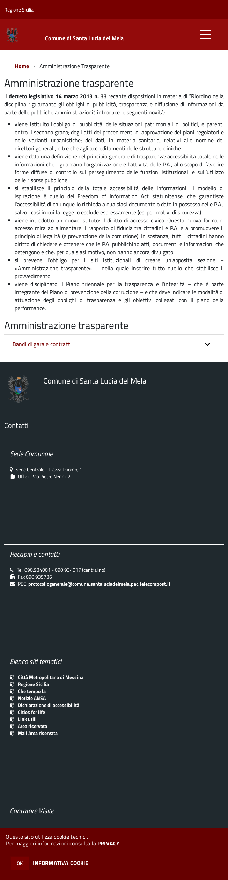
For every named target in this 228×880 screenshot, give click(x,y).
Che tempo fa (32, 691)
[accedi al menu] (205, 34)
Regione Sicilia (33, 684)
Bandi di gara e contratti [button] (42, 344)
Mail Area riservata (38, 733)
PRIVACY (108, 843)
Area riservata (32, 726)
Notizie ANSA (32, 698)
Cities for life (31, 712)
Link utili (27, 719)
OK (20, 863)
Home (22, 66)
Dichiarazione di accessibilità (48, 705)
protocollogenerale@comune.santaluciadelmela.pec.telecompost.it (99, 583)
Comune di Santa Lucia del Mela (84, 38)
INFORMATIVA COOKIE (61, 863)
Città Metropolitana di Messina (50, 677)
